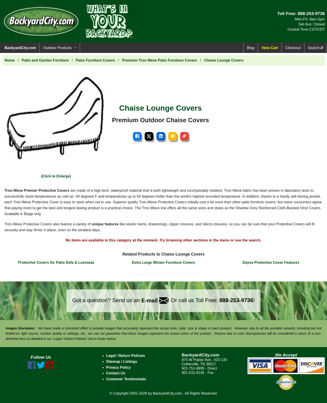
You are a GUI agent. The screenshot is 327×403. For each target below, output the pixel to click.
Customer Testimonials (126, 379)
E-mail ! (155, 300)
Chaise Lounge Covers (223, 60)
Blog (250, 48)
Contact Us (115, 373)
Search (315, 48)
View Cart (270, 48)
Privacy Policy (118, 367)
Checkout (293, 48)
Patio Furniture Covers (95, 60)
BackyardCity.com (20, 48)
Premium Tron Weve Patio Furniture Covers (159, 60)
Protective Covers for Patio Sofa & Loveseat (56, 262)
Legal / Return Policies (125, 356)
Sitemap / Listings (121, 361)
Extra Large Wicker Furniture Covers (163, 262)
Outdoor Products (57, 48)
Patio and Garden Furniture (45, 60)
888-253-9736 (311, 13)
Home (10, 60)
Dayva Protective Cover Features (271, 262)
